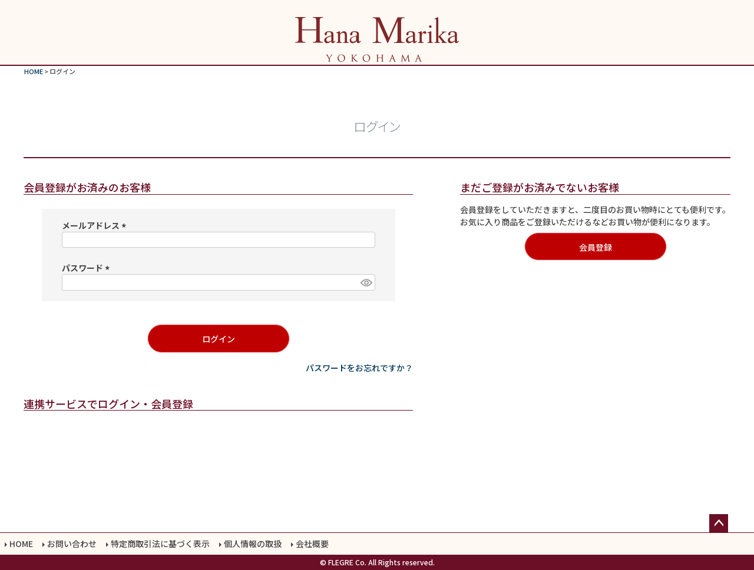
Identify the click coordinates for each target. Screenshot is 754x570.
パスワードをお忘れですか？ (359, 368)
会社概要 (312, 543)
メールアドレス (96, 225)
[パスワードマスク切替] (366, 282)
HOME (33, 71)
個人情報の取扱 (253, 543)
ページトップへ (718, 523)
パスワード (87, 268)
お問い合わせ (72, 543)
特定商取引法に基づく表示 (160, 543)
